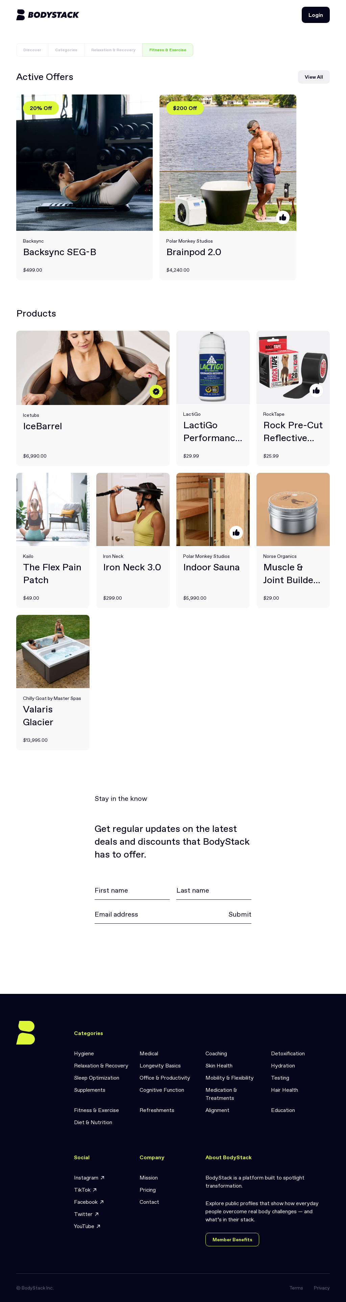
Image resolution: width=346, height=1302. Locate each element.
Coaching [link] (216, 1053)
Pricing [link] (148, 1189)
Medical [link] (149, 1053)
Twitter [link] (86, 1214)
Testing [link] (280, 1077)
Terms (296, 1287)
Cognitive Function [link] (162, 1089)
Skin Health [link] (218, 1065)
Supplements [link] (89, 1089)
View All (314, 77)
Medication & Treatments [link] (221, 1094)
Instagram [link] (89, 1178)
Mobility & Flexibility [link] (229, 1077)
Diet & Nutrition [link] (93, 1122)
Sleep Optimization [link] (96, 1077)
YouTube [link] (87, 1226)
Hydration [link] (283, 1065)
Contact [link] (149, 1201)
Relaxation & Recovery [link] (101, 1065)
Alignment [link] (217, 1110)
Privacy (322, 1287)
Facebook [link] (89, 1202)
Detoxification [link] (288, 1053)
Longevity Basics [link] (160, 1065)
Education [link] (283, 1110)
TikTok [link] (85, 1190)
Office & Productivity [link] (165, 1077)
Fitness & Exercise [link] (96, 1110)
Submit (239, 914)
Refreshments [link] (157, 1110)
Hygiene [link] (84, 1053)
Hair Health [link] (284, 1089)
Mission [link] (149, 1177)
